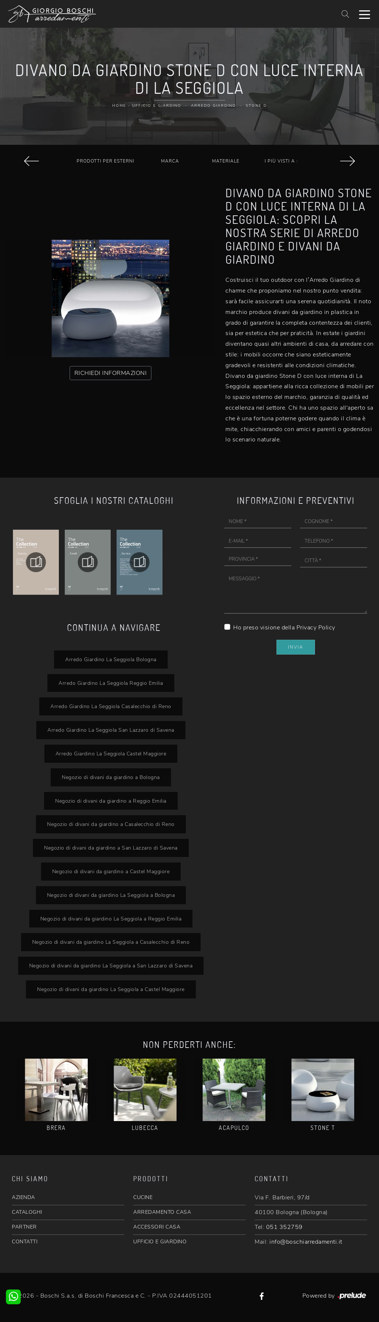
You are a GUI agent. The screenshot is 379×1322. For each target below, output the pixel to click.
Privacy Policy (315, 628)
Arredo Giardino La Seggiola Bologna (111, 659)
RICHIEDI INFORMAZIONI (110, 373)
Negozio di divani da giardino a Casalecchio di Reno (111, 824)
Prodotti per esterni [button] (105, 161)
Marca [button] (170, 161)
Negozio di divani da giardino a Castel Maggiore (111, 871)
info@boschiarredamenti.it (305, 1242)
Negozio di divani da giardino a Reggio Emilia (111, 801)
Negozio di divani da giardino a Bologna (111, 777)
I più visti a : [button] (281, 161)
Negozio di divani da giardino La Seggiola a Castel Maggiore (111, 989)
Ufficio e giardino (156, 105)
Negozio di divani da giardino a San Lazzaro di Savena (111, 847)
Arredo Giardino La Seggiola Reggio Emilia (110, 683)
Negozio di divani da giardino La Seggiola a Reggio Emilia (111, 918)
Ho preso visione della (284, 628)
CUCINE (142, 1197)
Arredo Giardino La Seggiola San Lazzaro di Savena (110, 730)
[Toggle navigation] (365, 14)
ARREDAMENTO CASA (162, 1212)
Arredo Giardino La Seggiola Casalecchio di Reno (110, 706)
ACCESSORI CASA (156, 1226)
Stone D (256, 105)
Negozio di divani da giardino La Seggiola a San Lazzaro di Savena (111, 965)
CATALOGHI (27, 1212)
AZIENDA (23, 1197)
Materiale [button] (225, 161)
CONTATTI (24, 1241)
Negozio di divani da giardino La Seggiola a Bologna (111, 895)
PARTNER (24, 1226)
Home (119, 105)
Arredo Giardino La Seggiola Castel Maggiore (111, 753)
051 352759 (284, 1227)
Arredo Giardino (213, 105)
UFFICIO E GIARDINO (160, 1241)
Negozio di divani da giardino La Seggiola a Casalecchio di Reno (111, 942)
